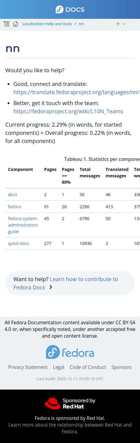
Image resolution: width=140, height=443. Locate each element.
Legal (58, 367)
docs (12, 194)
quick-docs (18, 243)
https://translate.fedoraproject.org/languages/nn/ (76, 92)
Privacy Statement (27, 367)
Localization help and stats (47, 23)
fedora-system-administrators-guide (23, 225)
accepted (115, 329)
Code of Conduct (88, 367)
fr (118, 23)
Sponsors (121, 367)
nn (81, 23)
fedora (14, 207)
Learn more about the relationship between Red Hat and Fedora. (69, 428)
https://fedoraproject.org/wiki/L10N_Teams (68, 111)
